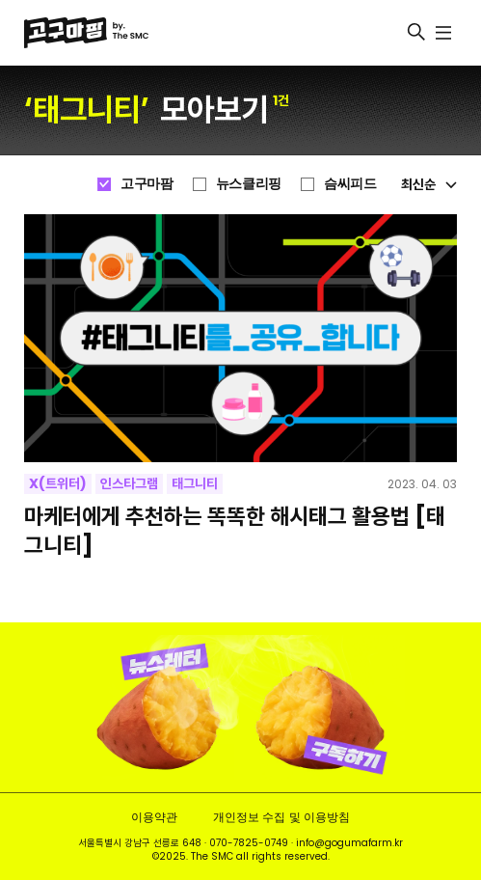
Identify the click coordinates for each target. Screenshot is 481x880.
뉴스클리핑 (248, 183)
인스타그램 (129, 483)
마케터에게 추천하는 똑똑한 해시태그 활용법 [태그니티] (234, 532)
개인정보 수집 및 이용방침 (281, 817)
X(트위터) (58, 483)
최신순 (429, 184)
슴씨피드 (350, 183)
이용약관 (154, 817)
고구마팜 (146, 183)
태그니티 (195, 483)
